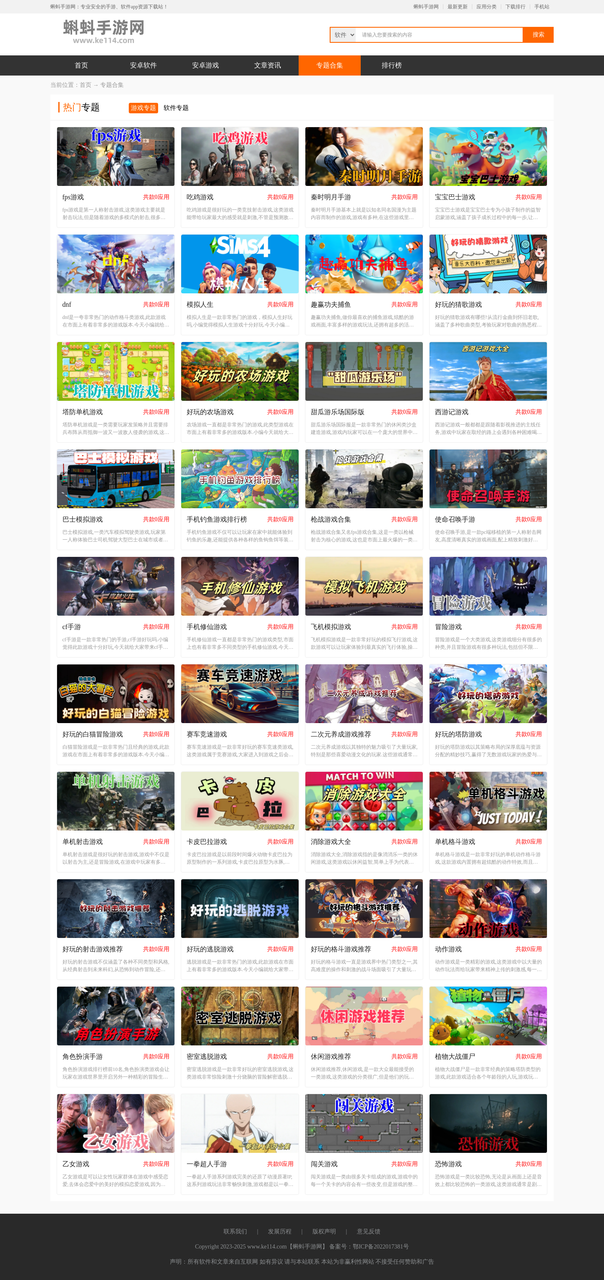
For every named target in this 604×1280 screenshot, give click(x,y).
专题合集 (329, 65)
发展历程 (280, 1231)
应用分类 (486, 6)
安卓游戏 (205, 65)
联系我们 (235, 1231)
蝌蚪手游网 (426, 6)
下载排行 (515, 6)
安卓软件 (143, 65)
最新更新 (458, 6)
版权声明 (324, 1231)
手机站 (541, 6)
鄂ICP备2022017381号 (381, 1246)
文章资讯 (267, 65)
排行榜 (392, 65)
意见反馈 (368, 1231)
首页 (81, 65)
